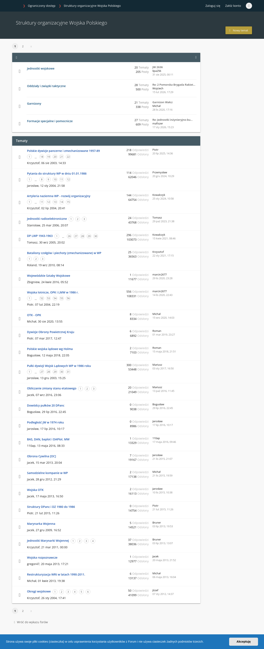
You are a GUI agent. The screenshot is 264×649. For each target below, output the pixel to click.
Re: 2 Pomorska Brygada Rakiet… (173, 84)
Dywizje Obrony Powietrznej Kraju (50, 332)
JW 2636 (157, 67)
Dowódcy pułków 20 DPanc (45, 405)
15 (68, 202)
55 (61, 298)
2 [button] (23, 46)
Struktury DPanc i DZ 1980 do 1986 (51, 507)
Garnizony (34, 103)
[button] (205, 642)
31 (68, 372)
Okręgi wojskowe (39, 591)
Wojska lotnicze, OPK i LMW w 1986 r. (53, 292)
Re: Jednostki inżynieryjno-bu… (172, 120)
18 (41, 156)
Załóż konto (233, 6)
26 (69, 236)
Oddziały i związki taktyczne (46, 86)
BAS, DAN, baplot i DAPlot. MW (48, 439)
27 (75, 236)
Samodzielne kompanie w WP (47, 473)
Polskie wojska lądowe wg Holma (50, 349)
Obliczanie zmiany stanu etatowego (51, 388)
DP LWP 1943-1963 (40, 236)
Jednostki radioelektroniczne (47, 219)
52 (41, 298)
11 (61, 179)
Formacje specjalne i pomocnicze (50, 121)
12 (68, 179)
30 (95, 236)
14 (61, 202)
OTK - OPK (34, 315)
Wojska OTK (35, 490)
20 (55, 156)
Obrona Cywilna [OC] (41, 456)
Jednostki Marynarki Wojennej (48, 541)
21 (61, 156)
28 (82, 236)
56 (68, 298)
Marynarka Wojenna (41, 524)
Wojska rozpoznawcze (42, 557)
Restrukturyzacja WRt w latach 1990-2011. (56, 574)
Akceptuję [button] (244, 641)
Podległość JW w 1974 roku (45, 422)
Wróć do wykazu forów (31, 622)
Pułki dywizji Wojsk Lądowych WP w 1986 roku (59, 366)
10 (55, 179)
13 (55, 202)
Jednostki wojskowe (40, 68)
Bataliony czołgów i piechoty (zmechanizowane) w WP (64, 253)
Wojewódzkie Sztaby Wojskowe (48, 276)
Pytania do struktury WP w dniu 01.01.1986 (56, 173)
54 (55, 298)
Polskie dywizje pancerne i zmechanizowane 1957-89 (63, 151)
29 (89, 236)
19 (48, 156)
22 (68, 156)
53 (48, 298)
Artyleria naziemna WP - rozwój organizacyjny (58, 196)
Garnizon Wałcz (162, 102)
